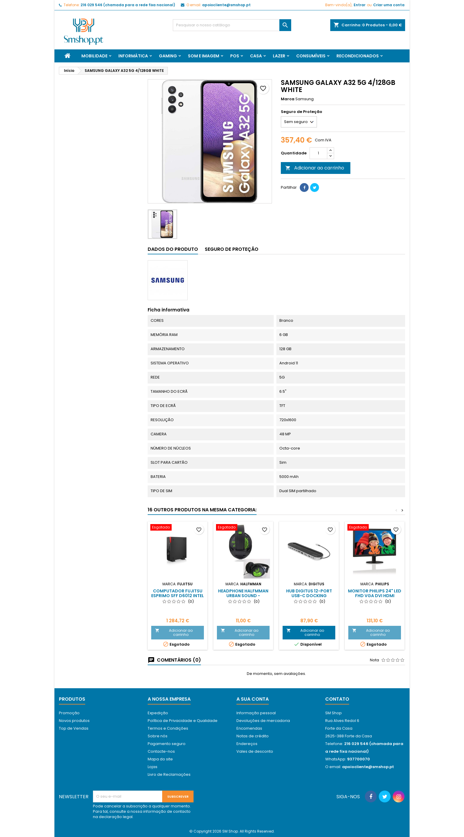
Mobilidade (94, 56)
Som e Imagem (203, 56)
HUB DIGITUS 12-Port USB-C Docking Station (309, 595)
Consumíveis (311, 56)
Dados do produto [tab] (173, 249)
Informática (133, 56)
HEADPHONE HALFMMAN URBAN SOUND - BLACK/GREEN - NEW (243, 595)
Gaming (168, 56)
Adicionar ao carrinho (314, 167)
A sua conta (252, 699)
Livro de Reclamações (169, 774)
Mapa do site (160, 759)
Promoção (69, 713)
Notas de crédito (252, 736)
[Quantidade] (318, 153)
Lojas (152, 767)
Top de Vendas (73, 728)
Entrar (359, 4)
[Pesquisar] (232, 25)
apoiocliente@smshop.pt (226, 4)
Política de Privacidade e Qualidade (183, 720)
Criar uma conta (389, 4)
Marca (287, 99)
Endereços (246, 743)
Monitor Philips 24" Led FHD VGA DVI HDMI (374, 593)
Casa (256, 56)
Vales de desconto (254, 751)
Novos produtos (74, 720)
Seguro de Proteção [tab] (231, 249)
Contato (337, 699)
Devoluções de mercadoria (263, 720)
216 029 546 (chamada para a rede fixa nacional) (127, 4)
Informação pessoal (256, 713)
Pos (234, 56)
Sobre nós (157, 736)
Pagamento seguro (167, 743)
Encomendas (249, 728)
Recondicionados (357, 56)
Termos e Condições (168, 728)
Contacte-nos (161, 751)
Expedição (158, 713)
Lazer (279, 56)
